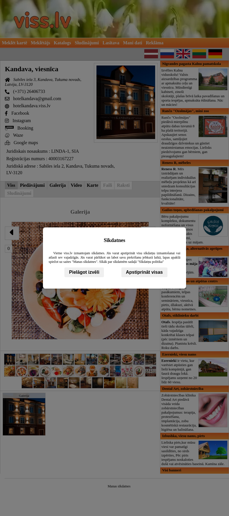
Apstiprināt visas (144, 272)
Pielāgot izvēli (84, 272)
